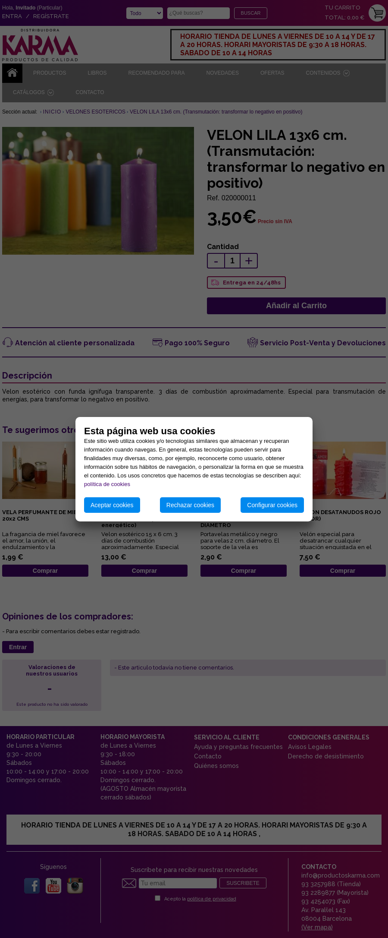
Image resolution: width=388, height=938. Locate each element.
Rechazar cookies (190, 505)
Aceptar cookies (112, 505)
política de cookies (107, 484)
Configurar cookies (272, 505)
